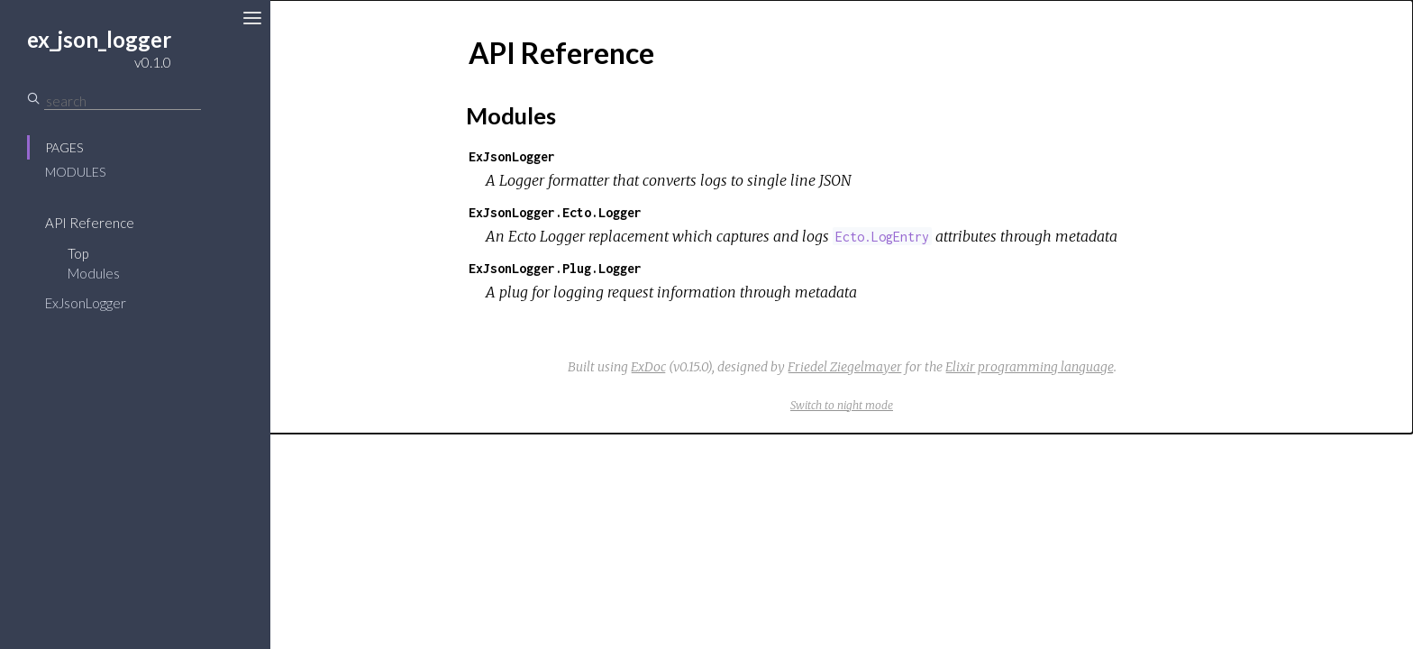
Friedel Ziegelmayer (845, 367)
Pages (64, 147)
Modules (75, 171)
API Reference (89, 223)
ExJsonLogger (85, 303)
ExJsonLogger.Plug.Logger (555, 268)
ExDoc (648, 367)
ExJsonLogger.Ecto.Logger (555, 212)
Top (78, 253)
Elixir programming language (1029, 367)
